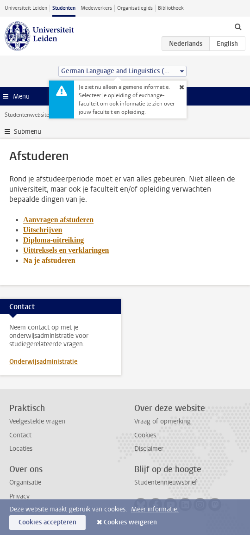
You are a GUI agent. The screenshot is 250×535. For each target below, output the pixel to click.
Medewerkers (96, 8)
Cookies (145, 435)
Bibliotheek (171, 8)
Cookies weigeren (130, 522)
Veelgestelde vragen (37, 421)
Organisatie (25, 482)
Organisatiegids (135, 8)
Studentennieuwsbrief (165, 482)
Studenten (63, 8)
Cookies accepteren (47, 522)
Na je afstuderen (49, 260)
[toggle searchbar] (238, 26)
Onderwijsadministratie (43, 361)
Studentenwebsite (27, 114)
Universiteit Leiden (26, 8)
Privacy (19, 496)
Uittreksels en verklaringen (66, 250)
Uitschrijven (42, 230)
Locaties (20, 448)
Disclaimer (148, 448)
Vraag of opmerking (162, 421)
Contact (20, 435)
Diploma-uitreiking (53, 240)
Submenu (27, 131)
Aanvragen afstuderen (58, 220)
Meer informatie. (155, 509)
